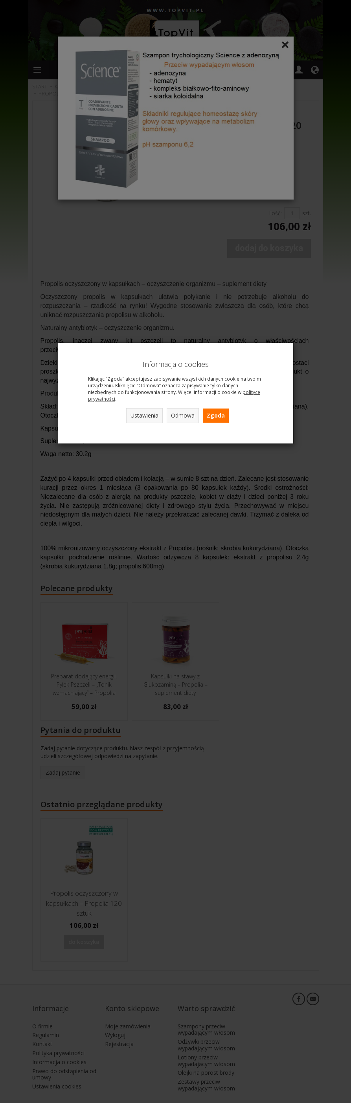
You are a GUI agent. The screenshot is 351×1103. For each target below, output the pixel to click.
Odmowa (183, 415)
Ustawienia (144, 415)
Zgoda (216, 415)
